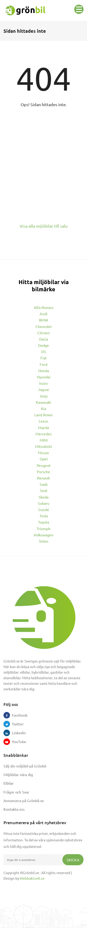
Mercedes (43, 433)
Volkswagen (43, 534)
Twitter (15, 723)
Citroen (43, 332)
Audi (43, 313)
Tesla (43, 515)
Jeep (43, 395)
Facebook (15, 715)
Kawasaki (43, 402)
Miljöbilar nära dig (18, 774)
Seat (43, 490)
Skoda (43, 497)
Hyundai (43, 376)
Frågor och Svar (16, 792)
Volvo (43, 541)
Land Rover (43, 414)
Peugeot (44, 465)
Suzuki (43, 509)
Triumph (43, 528)
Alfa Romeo (43, 307)
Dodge (43, 345)
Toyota (43, 522)
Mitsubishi (43, 446)
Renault (43, 477)
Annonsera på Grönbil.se (23, 800)
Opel (44, 458)
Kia (43, 408)
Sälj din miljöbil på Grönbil (24, 766)
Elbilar (8, 783)
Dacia (43, 339)
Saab (44, 484)
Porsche (43, 471)
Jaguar (43, 389)
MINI (44, 440)
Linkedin (15, 732)
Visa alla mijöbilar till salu (44, 225)
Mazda (43, 427)
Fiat (43, 357)
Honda (43, 370)
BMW (43, 320)
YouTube (15, 741)
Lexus (43, 421)
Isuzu (43, 383)
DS (43, 351)
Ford (43, 364)
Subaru (43, 503)
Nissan (43, 452)
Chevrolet (43, 326)
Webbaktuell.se (32, 878)
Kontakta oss (14, 809)
